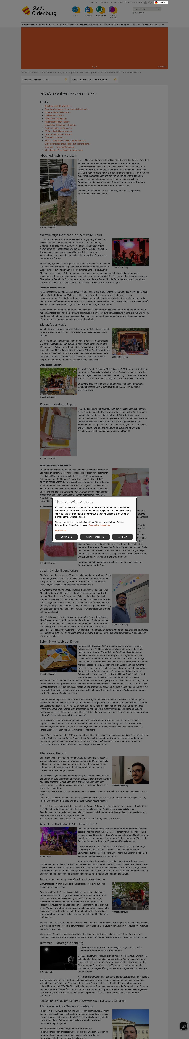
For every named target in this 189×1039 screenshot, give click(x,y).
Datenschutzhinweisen (99, 525)
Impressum (60, 530)
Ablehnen (122, 537)
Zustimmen (66, 537)
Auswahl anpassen (95, 537)
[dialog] (94, 519)
